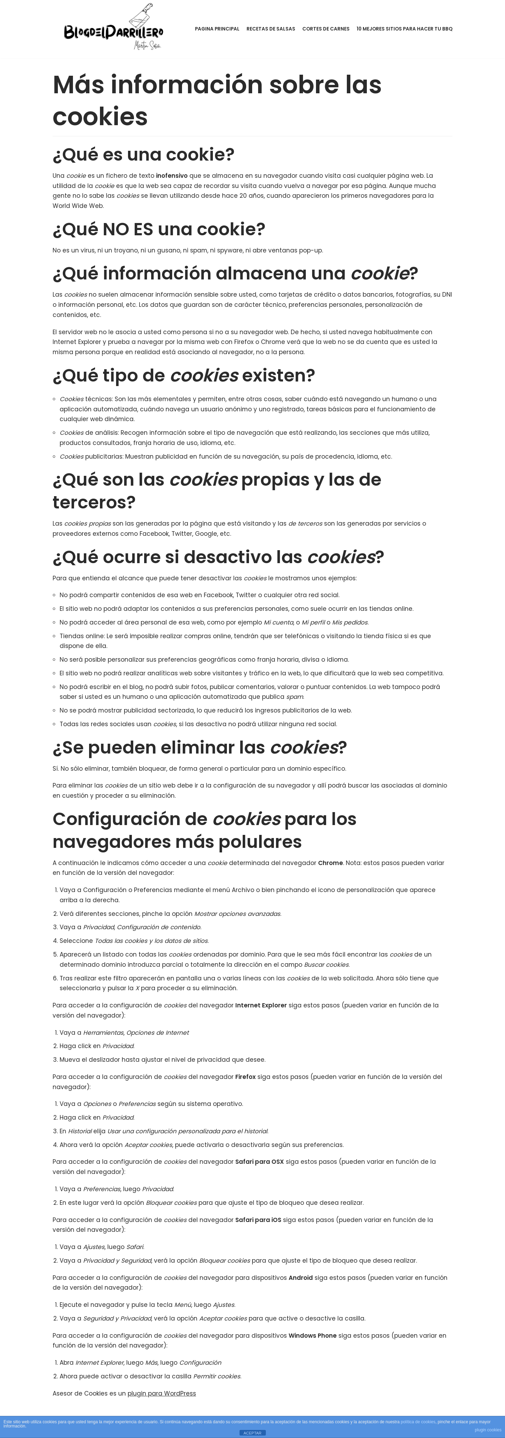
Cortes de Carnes (326, 29)
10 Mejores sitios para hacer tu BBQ (404, 29)
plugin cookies (488, 1429)
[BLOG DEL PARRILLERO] (116, 27)
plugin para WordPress (162, 1396)
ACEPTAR (252, 1433)
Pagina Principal (217, 29)
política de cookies (418, 1421)
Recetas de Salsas (271, 29)
